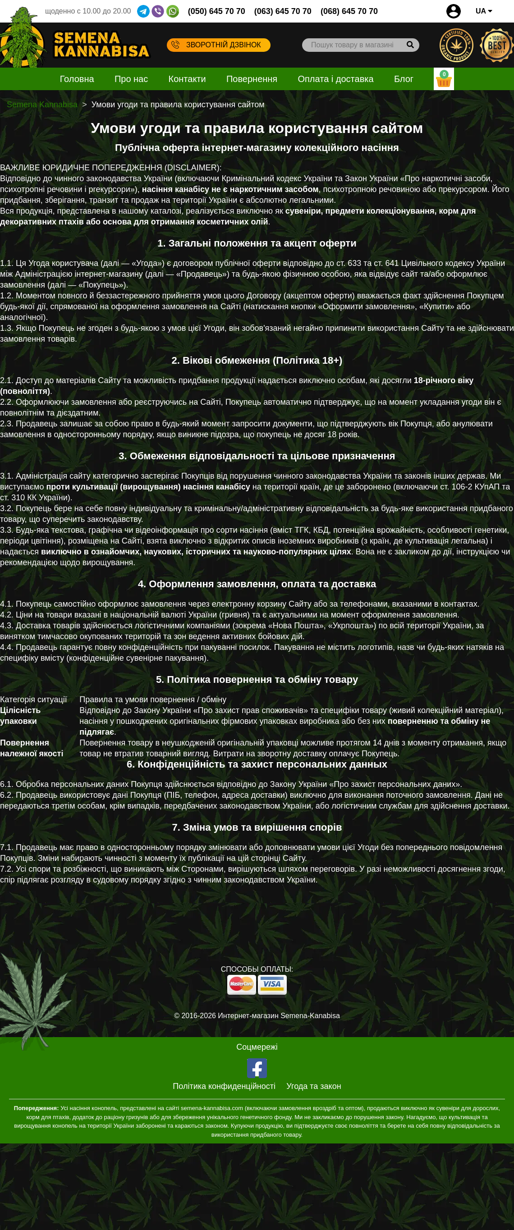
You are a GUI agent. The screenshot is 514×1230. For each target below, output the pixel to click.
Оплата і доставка (335, 79)
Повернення (251, 79)
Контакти (187, 79)
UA (484, 11)
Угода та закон (313, 1086)
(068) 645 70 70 (349, 11)
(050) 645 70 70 (216, 11)
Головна (77, 79)
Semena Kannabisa (42, 104)
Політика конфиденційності (224, 1086)
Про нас (131, 79)
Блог (403, 79)
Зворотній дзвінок (216, 45)
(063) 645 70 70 (283, 11)
